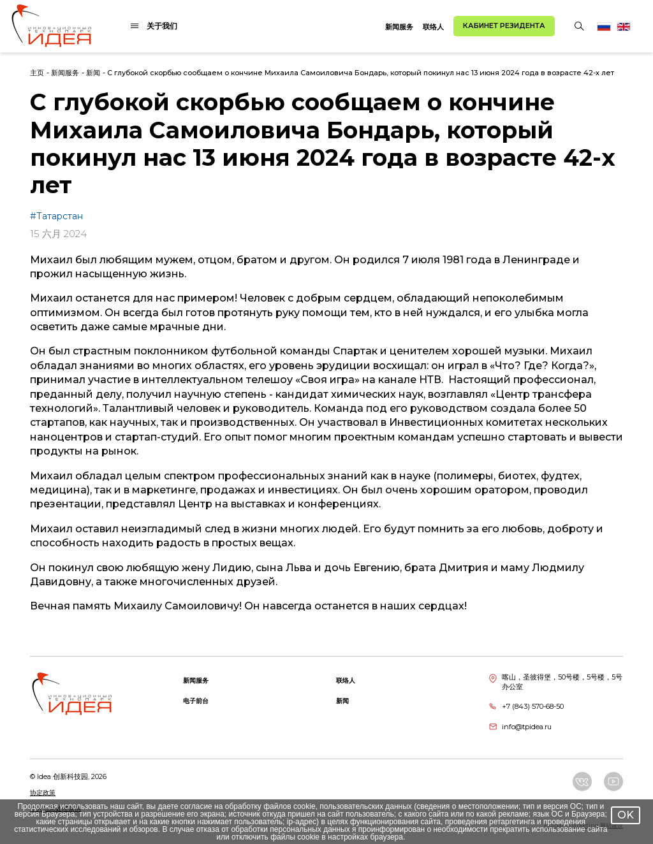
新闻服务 (399, 26)
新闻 (93, 72)
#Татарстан (56, 216)
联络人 (433, 26)
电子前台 (196, 701)
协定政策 (42, 793)
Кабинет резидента (504, 25)
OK (625, 815)
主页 (37, 72)
